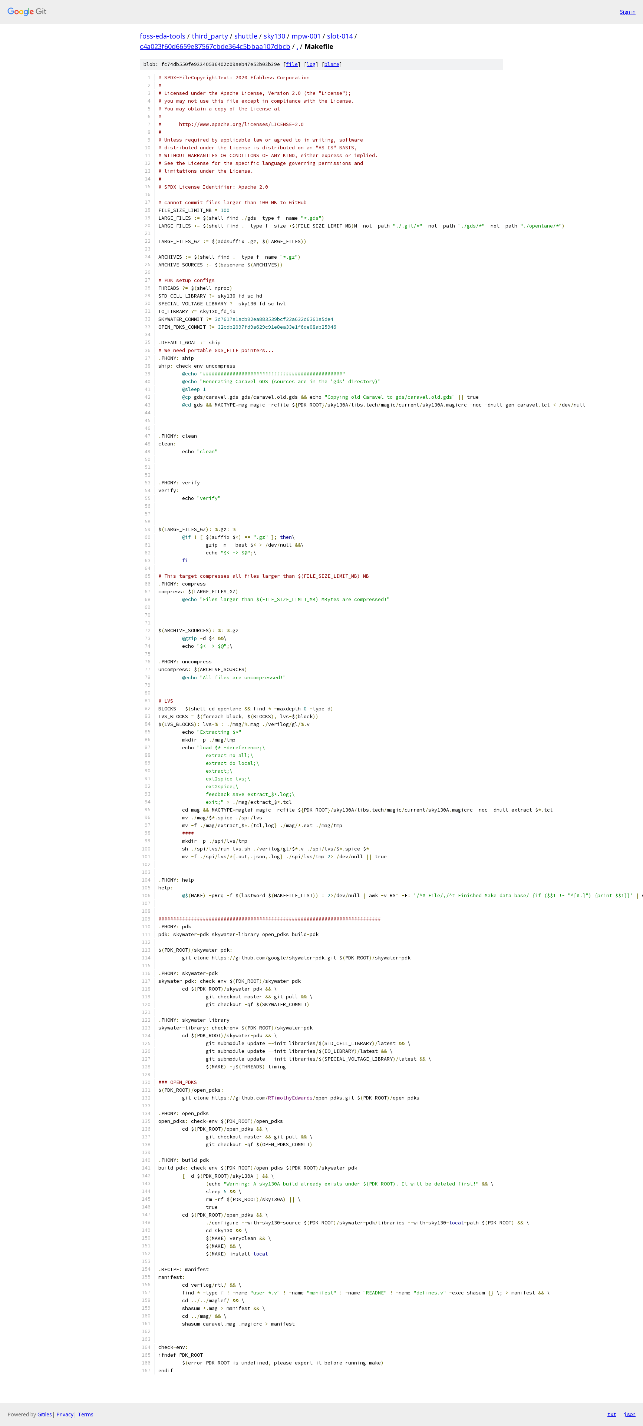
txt (611, 1414)
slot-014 (340, 35)
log (311, 64)
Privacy (64, 1414)
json (630, 1414)
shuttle (245, 35)
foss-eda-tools (162, 35)
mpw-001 (306, 35)
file (292, 64)
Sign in (628, 11)
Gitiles (44, 1414)
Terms (85, 1414)
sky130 (274, 35)
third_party (210, 35)
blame (331, 64)
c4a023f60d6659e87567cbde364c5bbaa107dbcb (215, 46)
